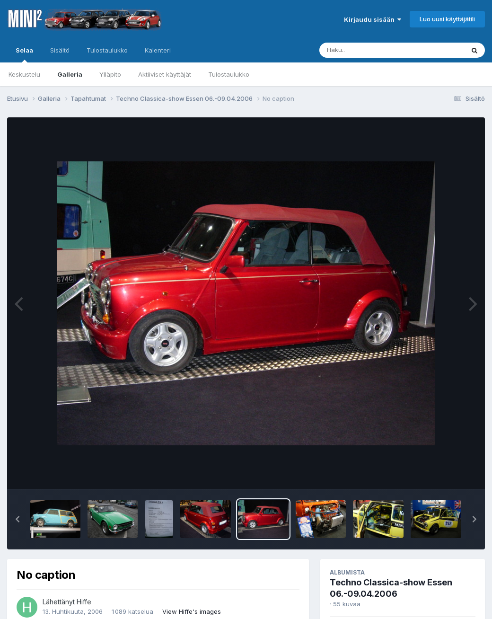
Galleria (69, 74)
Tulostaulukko (228, 74)
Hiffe (84, 602)
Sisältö (60, 50)
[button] (17, 519)
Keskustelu (24, 74)
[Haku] (374, 50)
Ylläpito (110, 74)
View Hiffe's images (191, 611)
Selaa (24, 54)
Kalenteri (158, 50)
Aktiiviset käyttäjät (164, 74)
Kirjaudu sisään (372, 19)
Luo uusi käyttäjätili (447, 19)
